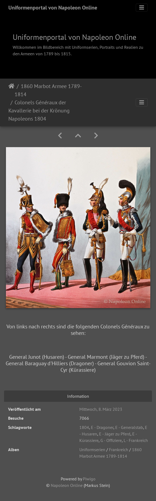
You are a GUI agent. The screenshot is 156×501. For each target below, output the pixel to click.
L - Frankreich (136, 440)
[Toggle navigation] (142, 8)
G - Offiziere (111, 440)
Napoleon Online (67, 485)
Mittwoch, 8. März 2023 (100, 409)
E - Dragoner (102, 427)
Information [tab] (78, 396)
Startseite (11, 90)
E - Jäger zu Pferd (114, 434)
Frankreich (118, 449)
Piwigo (89, 478)
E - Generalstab (129, 427)
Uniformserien (92, 449)
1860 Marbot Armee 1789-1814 (48, 90)
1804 (84, 427)
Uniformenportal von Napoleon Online (52, 7)
